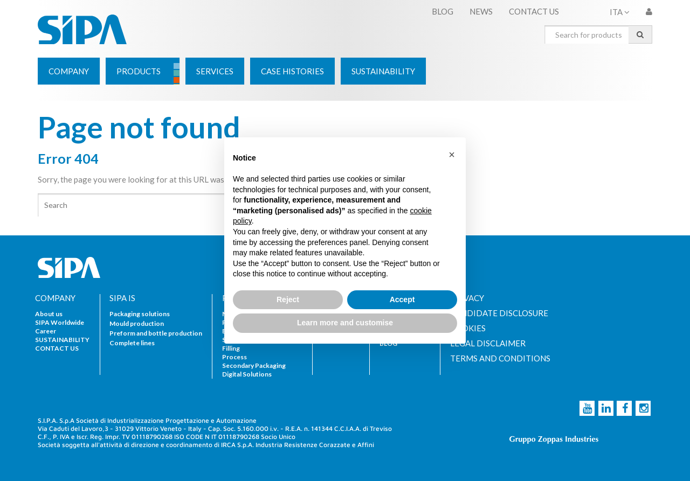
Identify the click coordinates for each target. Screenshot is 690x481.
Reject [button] (288, 299)
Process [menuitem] (234, 357)
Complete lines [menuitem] (132, 343)
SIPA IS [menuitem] (122, 298)
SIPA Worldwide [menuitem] (59, 322)
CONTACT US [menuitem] (534, 11)
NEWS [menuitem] (481, 11)
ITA (620, 12)
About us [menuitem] (49, 314)
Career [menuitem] (45, 331)
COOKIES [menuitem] (468, 328)
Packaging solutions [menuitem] (139, 314)
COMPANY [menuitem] (55, 298)
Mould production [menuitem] (136, 323)
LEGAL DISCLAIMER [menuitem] (488, 343)
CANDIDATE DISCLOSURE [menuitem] (499, 313)
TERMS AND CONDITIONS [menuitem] (500, 358)
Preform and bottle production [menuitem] (155, 333)
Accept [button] (402, 299)
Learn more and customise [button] (345, 322)
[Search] (191, 205)
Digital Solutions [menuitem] (247, 374)
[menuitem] (69, 71)
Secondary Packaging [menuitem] (254, 365)
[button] (451, 154)
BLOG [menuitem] (442, 11)
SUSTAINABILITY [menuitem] (62, 340)
